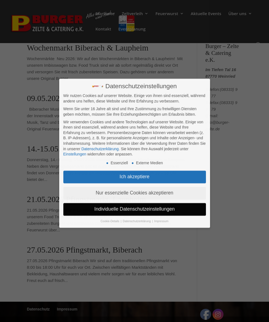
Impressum (161, 181)
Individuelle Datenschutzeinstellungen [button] (134, 169)
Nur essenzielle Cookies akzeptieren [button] (134, 153)
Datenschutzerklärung (100, 109)
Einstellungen (74, 115)
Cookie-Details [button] (110, 181)
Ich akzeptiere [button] (134, 137)
